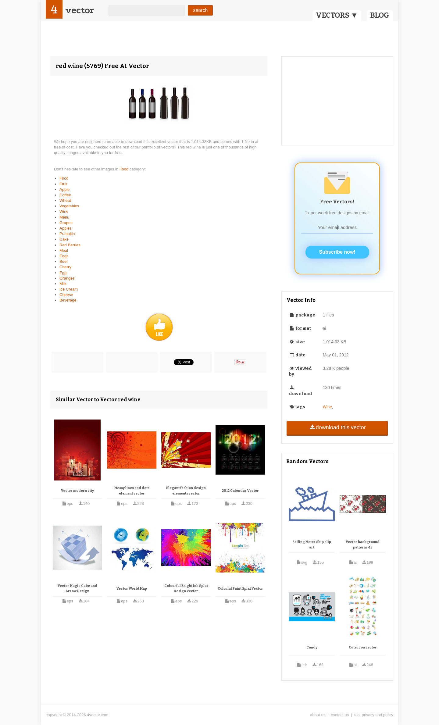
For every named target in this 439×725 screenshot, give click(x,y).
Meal (63, 250)
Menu (64, 217)
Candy (311, 647)
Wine (64, 211)
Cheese (66, 294)
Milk (62, 283)
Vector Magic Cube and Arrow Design (77, 588)
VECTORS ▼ (337, 15)
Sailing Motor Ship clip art (311, 544)
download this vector (337, 427)
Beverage (68, 300)
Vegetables (69, 206)
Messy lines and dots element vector (131, 490)
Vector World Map (131, 589)
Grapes (66, 222)
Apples (65, 228)
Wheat (65, 200)
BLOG (379, 15)
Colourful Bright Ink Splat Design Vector (186, 588)
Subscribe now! (337, 252)
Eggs (64, 256)
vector (79, 10)
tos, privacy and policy (373, 714)
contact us (340, 714)
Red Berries (69, 245)
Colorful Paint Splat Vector (240, 589)
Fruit (63, 184)
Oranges (67, 278)
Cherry (65, 267)
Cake (64, 239)
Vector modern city (77, 491)
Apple (64, 189)
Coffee (65, 195)
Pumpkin (67, 233)
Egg (62, 272)
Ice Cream (68, 289)
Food (125, 169)
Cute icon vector (363, 647)
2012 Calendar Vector (240, 491)
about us (317, 714)
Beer (63, 261)
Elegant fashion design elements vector (186, 490)
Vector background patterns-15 (363, 544)
